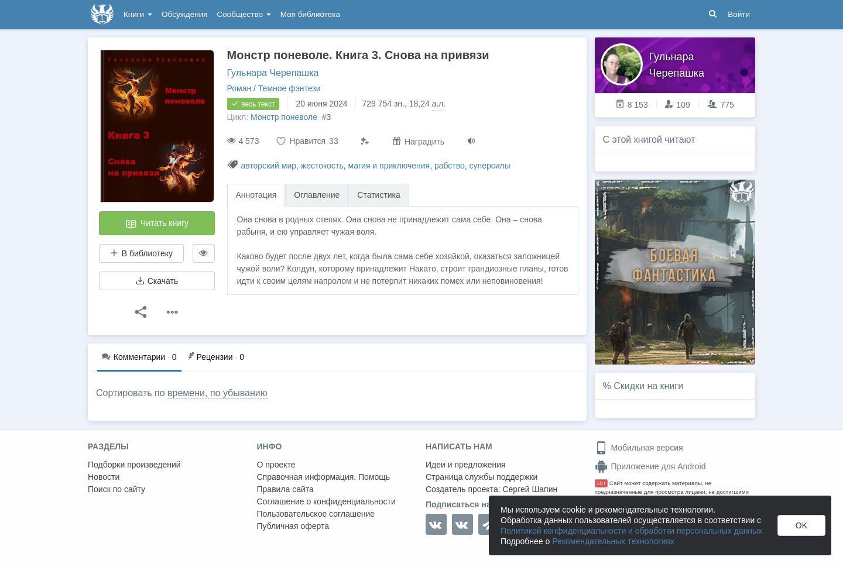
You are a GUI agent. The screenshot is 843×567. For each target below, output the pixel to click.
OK (801, 525)
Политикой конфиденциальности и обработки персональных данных (631, 530)
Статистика (378, 195)
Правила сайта (285, 489)
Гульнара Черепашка (273, 73)
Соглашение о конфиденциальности (326, 501)
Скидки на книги (648, 386)
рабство (449, 165)
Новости (103, 477)
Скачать (157, 281)
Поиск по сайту (116, 489)
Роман (239, 88)
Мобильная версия (639, 447)
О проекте (276, 464)
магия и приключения (389, 165)
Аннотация (256, 195)
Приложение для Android (650, 466)
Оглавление (317, 195)
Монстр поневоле (285, 117)
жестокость (322, 165)
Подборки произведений (134, 464)
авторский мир (268, 165)
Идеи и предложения (466, 464)
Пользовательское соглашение (316, 513)
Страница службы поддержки (481, 477)
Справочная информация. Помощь (323, 477)
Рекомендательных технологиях (613, 541)
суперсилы (490, 165)
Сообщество (244, 14)
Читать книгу (157, 224)
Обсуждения (184, 14)
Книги (138, 14)
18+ (601, 483)
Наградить (418, 141)
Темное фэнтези (289, 88)
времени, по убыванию (217, 393)
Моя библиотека (310, 14)
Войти (739, 14)
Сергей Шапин (529, 489)
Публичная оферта (293, 526)
